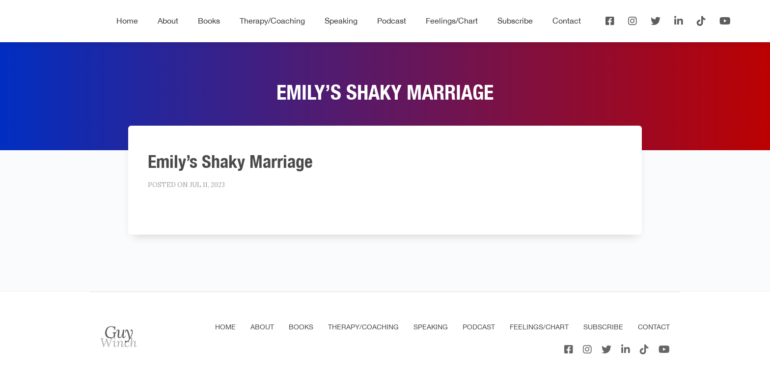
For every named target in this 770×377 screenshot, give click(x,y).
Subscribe (515, 20)
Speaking (341, 20)
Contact (566, 20)
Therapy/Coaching (272, 20)
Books (209, 20)
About (168, 20)
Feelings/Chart (452, 20)
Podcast (391, 20)
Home (127, 20)
